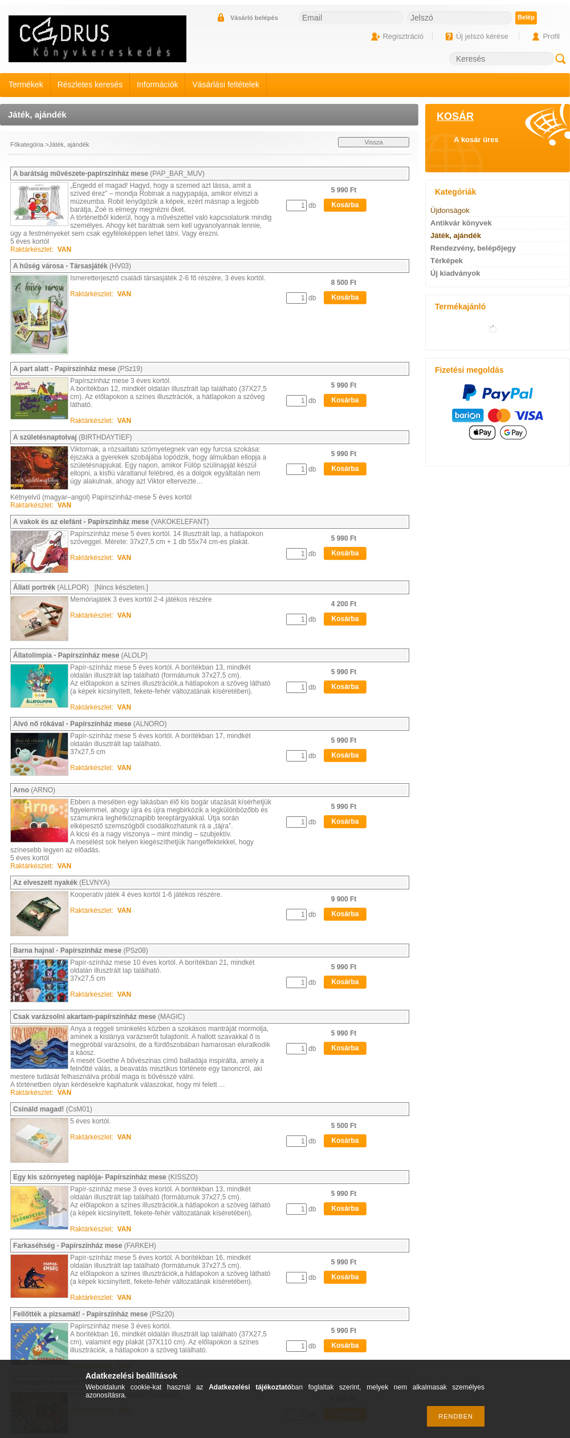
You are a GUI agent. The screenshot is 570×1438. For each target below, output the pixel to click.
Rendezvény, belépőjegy (473, 248)
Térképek (446, 260)
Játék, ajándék (455, 235)
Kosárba (345, 205)
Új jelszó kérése (482, 36)
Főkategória (26, 144)
